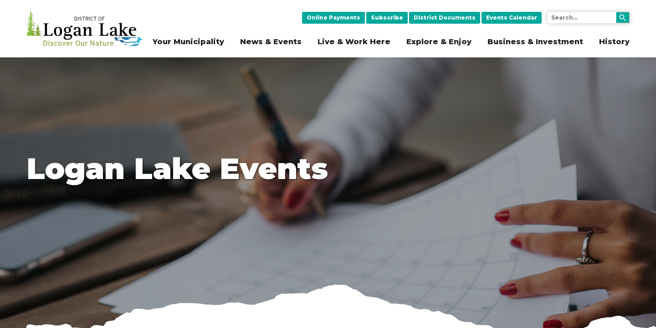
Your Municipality (188, 41)
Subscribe (387, 17)
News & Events (271, 41)
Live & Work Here (354, 41)
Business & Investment (535, 41)
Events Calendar (511, 17)
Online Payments (333, 17)
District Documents (445, 17)
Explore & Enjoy (439, 41)
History (614, 41)
